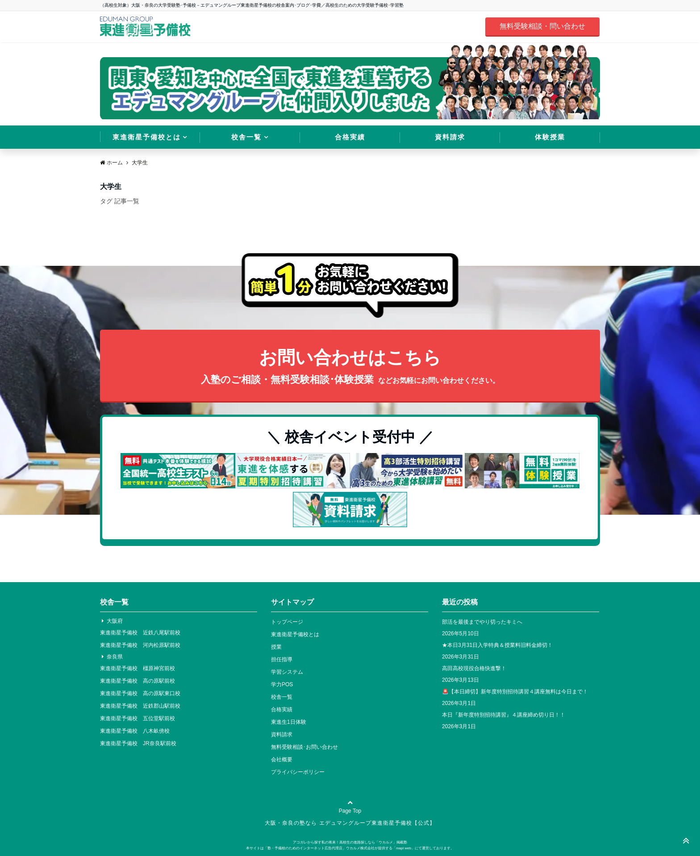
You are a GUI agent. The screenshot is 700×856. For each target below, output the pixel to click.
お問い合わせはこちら (350, 368)
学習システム (287, 672)
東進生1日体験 (288, 722)
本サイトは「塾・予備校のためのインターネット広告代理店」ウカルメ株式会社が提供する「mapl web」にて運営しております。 (350, 848)
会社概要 (281, 759)
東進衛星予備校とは (146, 137)
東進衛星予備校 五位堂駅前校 (137, 718)
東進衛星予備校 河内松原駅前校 (140, 645)
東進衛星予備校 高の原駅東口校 (140, 693)
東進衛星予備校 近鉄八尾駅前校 (140, 632)
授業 (276, 647)
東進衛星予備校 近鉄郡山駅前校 (140, 706)
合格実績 (350, 137)
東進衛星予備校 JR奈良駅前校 (138, 743)
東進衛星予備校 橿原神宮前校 (137, 668)
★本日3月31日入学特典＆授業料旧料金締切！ (497, 645)
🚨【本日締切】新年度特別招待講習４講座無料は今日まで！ (515, 691)
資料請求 (450, 137)
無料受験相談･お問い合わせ (304, 747)
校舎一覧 (246, 137)
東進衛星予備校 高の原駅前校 (137, 681)
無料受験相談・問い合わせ (542, 26)
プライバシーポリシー (298, 772)
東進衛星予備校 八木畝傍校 (135, 731)
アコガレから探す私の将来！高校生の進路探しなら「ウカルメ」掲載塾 (350, 842)
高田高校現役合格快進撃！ (474, 668)
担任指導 (281, 659)
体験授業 (550, 137)
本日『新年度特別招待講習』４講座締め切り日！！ (503, 715)
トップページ (287, 622)
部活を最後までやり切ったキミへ (482, 622)
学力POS (282, 684)
